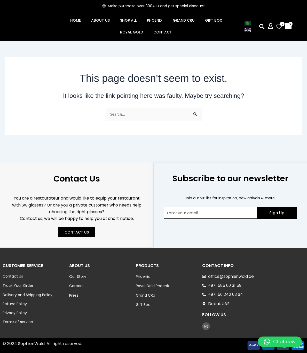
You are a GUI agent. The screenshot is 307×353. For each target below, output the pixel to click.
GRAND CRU (184, 20)
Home (75, 20)
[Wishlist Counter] (278, 26)
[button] (261, 26)
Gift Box (213, 20)
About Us (100, 20)
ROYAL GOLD (131, 32)
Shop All (128, 20)
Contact (162, 32)
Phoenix (154, 20)
